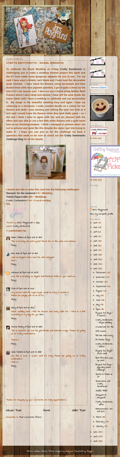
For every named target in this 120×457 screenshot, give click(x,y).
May (98, 304)
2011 (95, 268)
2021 (95, 222)
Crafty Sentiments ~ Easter (103, 345)
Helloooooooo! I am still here (104, 410)
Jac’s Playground (100, 209)
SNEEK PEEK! (101, 390)
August (99, 291)
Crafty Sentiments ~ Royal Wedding (103, 321)
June (98, 300)
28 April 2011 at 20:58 (29, 272)
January (100, 426)
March (99, 417)
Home (46, 410)
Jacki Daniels (17, 352)
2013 (95, 259)
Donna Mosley (17, 326)
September (101, 286)
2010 (95, 432)
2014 (95, 255)
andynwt (69, 451)
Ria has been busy (104, 335)
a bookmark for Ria (104, 327)
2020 (95, 227)
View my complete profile (101, 214)
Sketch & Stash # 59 (103, 376)
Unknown (15, 272)
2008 (95, 441)
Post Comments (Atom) (30, 417)
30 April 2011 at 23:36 (32, 352)
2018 (95, 236)
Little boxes (100, 331)
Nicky (13, 307)
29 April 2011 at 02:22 (25, 288)
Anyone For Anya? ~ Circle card (104, 352)
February (100, 421)
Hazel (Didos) (17, 237)
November (101, 277)
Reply (13, 245)
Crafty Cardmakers (16, 200)
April (98, 309)
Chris (13, 288)
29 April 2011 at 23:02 (25, 307)
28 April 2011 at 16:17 (33, 237)
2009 (95, 436)
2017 (95, 241)
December (101, 272)
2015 (95, 250)
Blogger (90, 451)
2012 (95, 264)
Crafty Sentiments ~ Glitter (103, 403)
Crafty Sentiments (71, 69)
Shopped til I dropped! (101, 396)
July (98, 295)
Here (41, 314)
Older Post (78, 410)
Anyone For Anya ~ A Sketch (104, 314)
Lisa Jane (15, 253)
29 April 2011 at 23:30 (33, 326)
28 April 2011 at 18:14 (29, 253)
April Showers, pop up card (104, 359)
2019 (95, 232)
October (100, 282)
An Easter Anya (102, 339)
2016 (95, 245)
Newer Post (13, 410)
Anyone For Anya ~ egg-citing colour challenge (104, 367)
